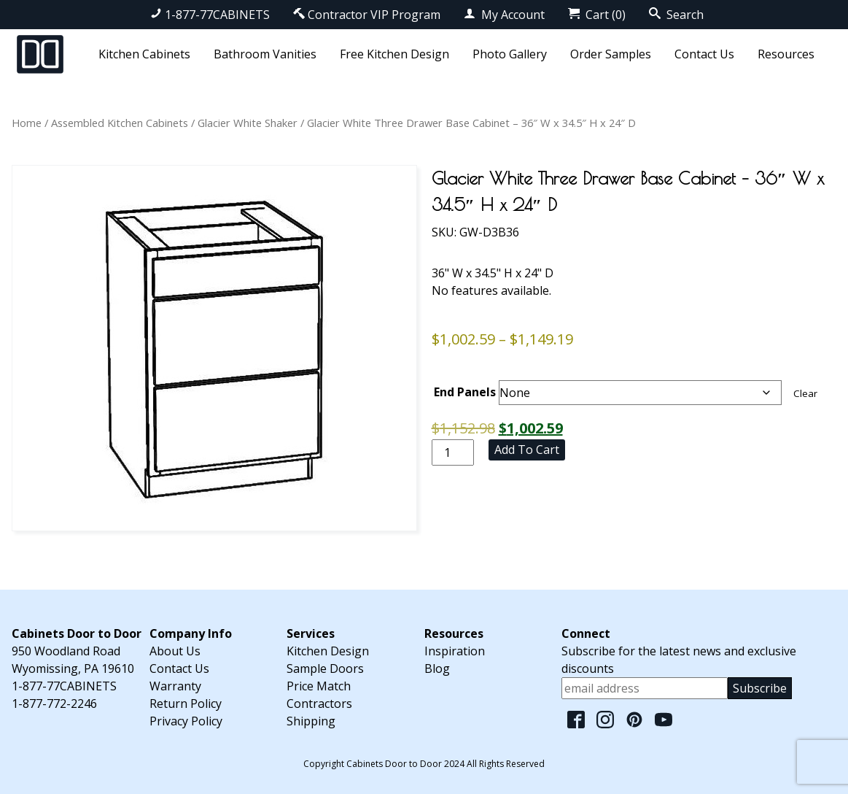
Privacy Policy (185, 721)
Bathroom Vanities (265, 54)
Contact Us (704, 54)
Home (27, 122)
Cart (597, 15)
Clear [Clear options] (805, 393)
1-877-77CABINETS (210, 15)
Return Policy (185, 703)
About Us (175, 651)
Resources (786, 54)
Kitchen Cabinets (144, 54)
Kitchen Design (328, 651)
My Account (504, 15)
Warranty (175, 686)
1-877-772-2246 (54, 703)
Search (676, 15)
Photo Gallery (509, 54)
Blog (437, 668)
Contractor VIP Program (366, 15)
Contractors (319, 703)
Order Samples (610, 54)
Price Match (319, 686)
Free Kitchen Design (394, 54)
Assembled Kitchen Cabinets (119, 122)
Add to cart (526, 450)
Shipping (311, 721)
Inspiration (454, 651)
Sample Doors (325, 668)
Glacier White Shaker (247, 122)
